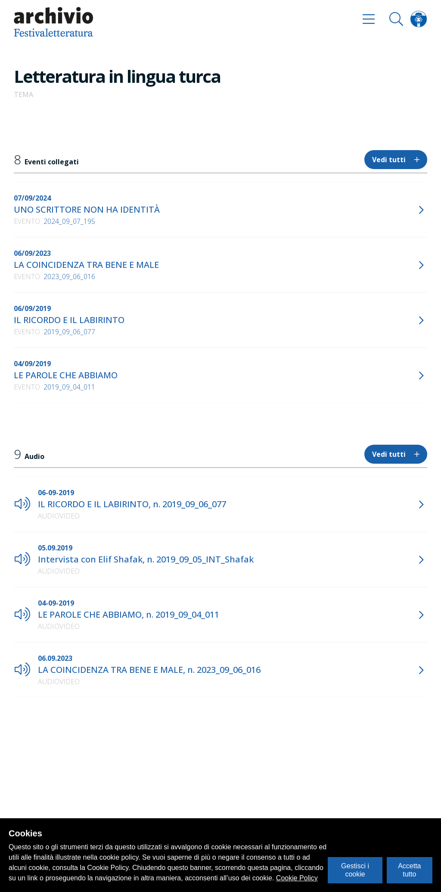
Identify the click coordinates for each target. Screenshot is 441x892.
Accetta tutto (409, 869)
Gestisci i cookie (355, 869)
